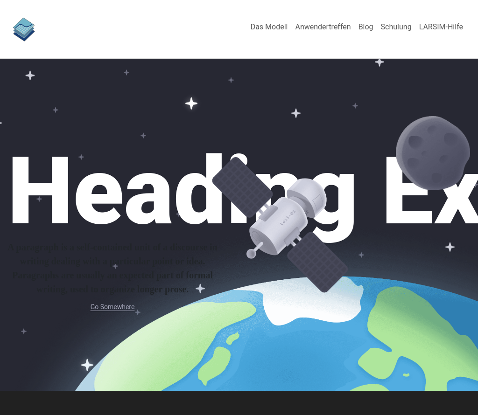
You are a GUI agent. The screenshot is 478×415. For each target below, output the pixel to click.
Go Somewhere (113, 307)
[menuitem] (269, 27)
